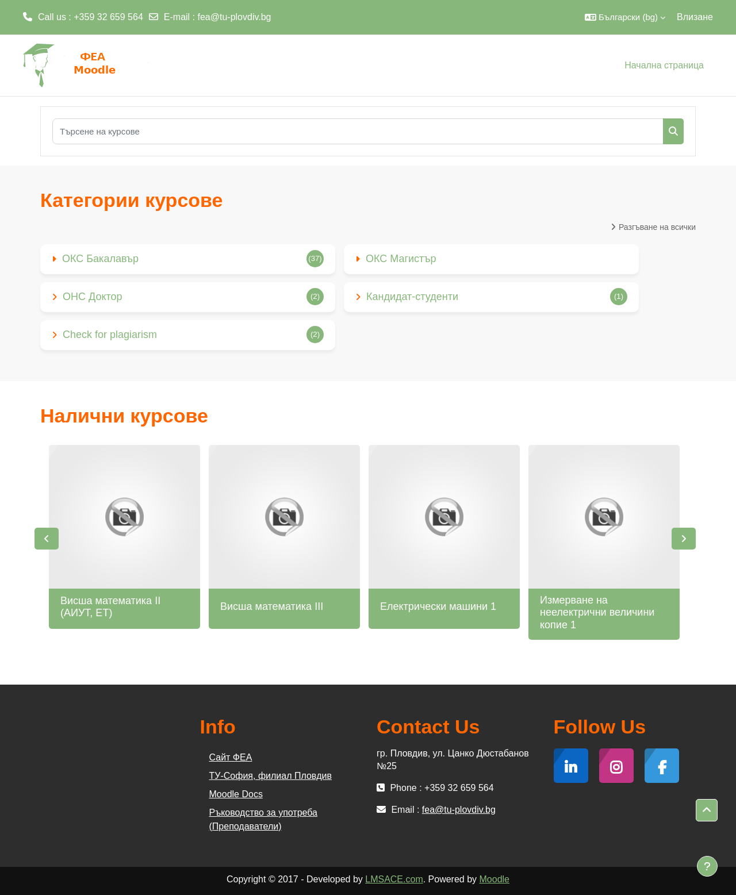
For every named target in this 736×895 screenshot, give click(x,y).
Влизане (695, 17)
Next (684, 539)
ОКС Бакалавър (100, 258)
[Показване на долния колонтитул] (707, 866)
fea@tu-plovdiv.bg (234, 17)
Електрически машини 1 (438, 606)
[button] (625, 17)
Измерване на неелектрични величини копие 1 (597, 612)
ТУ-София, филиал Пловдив (270, 776)
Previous (46, 539)
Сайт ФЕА (230, 757)
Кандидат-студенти (412, 296)
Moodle (494, 879)
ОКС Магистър (401, 258)
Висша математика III (271, 606)
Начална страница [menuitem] (664, 65)
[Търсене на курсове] (358, 131)
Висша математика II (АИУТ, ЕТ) (110, 607)
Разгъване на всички (657, 227)
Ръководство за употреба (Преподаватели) (263, 819)
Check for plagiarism (110, 334)
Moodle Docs (236, 794)
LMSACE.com (394, 879)
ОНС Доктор (92, 296)
